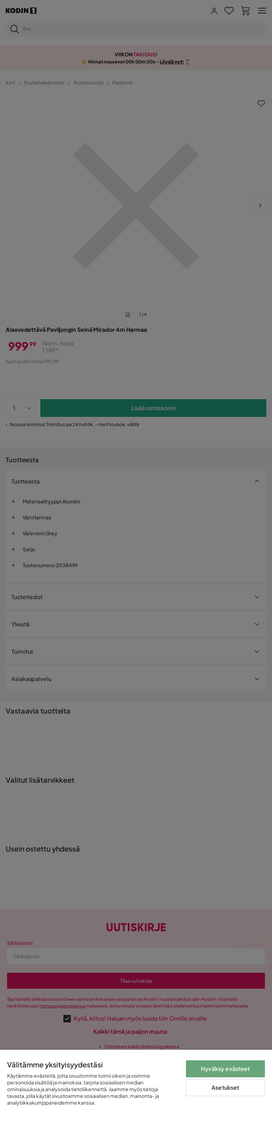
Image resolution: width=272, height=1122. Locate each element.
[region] (136, 1086)
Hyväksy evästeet (225, 1068)
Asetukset (225, 1087)
